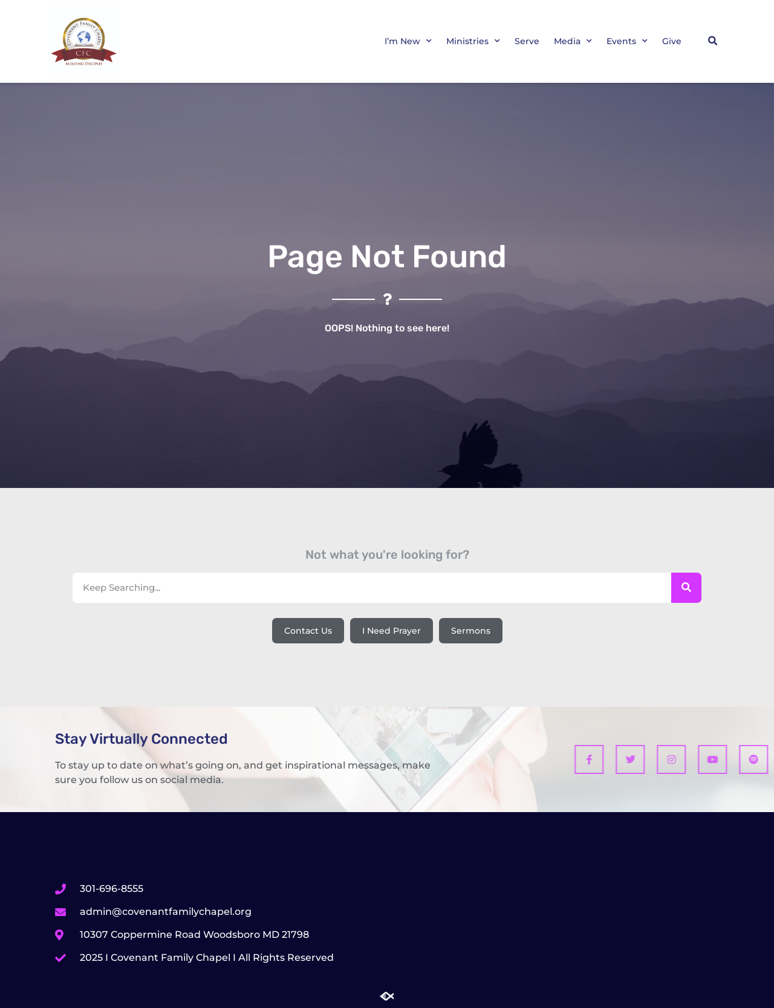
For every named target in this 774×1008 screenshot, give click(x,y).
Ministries (473, 41)
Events (627, 41)
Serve (527, 41)
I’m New (408, 41)
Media (573, 41)
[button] (712, 41)
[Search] (686, 588)
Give (671, 41)
